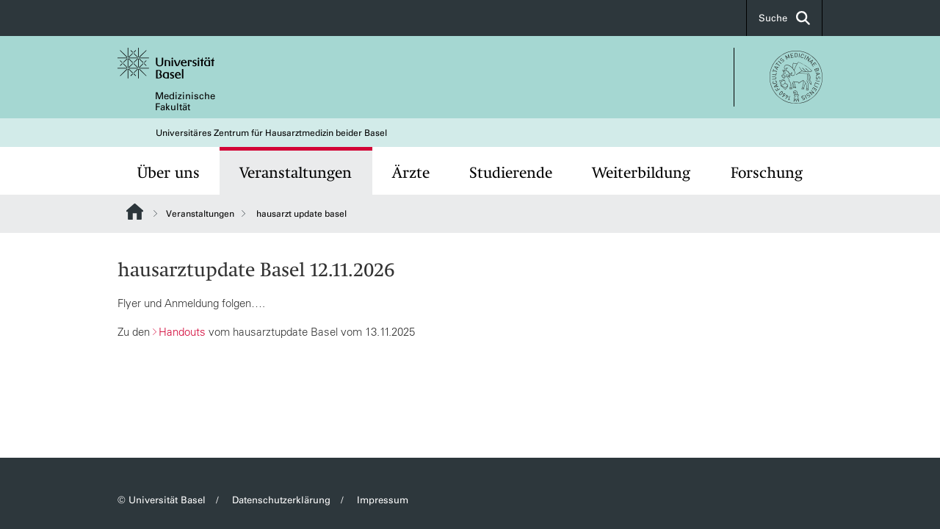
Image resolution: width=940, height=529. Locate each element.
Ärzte (411, 172)
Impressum (382, 499)
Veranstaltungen (295, 172)
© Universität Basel (162, 499)
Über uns (168, 172)
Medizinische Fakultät (185, 101)
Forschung (767, 172)
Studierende (510, 172)
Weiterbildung (641, 172)
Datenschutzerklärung (281, 499)
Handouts (182, 332)
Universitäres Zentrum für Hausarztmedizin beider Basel (271, 133)
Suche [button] (784, 18)
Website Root (134, 212)
